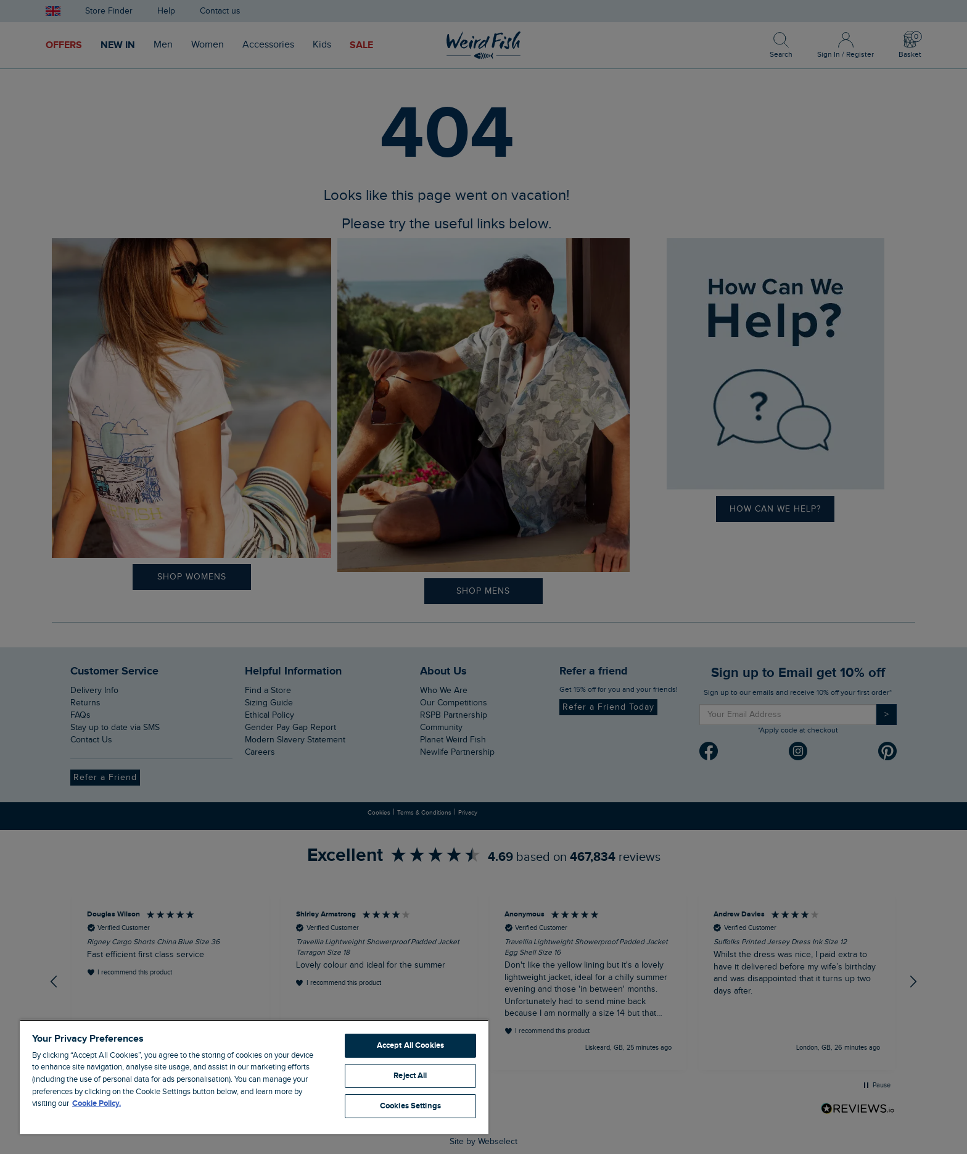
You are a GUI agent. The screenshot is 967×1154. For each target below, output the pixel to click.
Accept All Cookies (410, 1045)
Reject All (410, 1076)
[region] (254, 1076)
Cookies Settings (410, 1106)
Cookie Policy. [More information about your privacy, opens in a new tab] (96, 1103)
